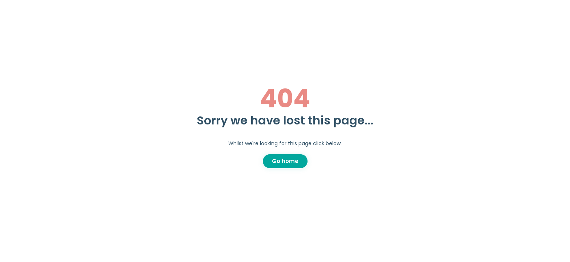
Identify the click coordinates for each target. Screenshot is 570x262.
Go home (285, 161)
